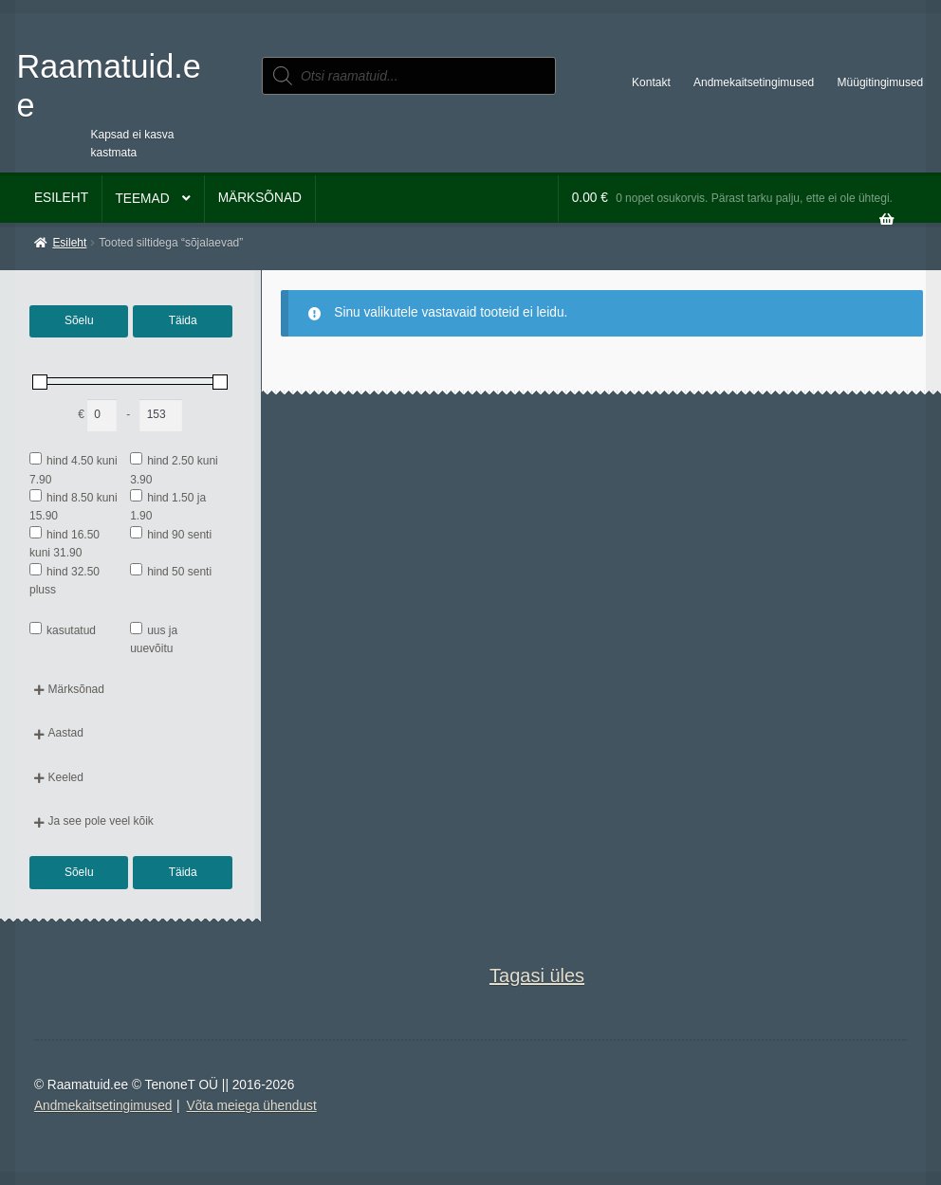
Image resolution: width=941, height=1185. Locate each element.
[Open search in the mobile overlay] (409, 76)
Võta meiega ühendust (252, 1106)
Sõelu (79, 320)
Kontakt (651, 82)
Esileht (61, 198)
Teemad (142, 198)
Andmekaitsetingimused (753, 82)
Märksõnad (260, 198)
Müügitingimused (881, 82)
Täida (183, 320)
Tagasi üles (536, 975)
